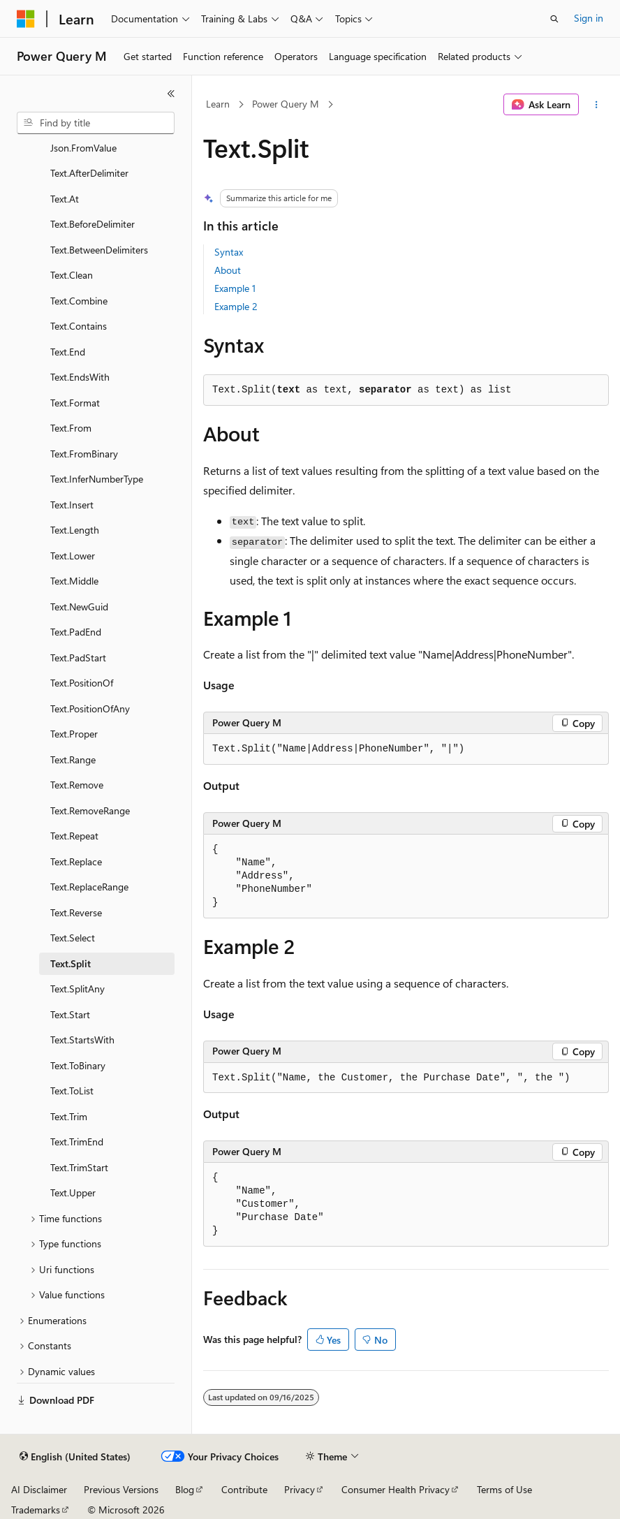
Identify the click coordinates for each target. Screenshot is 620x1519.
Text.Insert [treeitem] (72, 504)
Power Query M (285, 103)
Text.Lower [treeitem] (72, 555)
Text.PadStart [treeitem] (78, 657)
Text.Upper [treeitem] (73, 1192)
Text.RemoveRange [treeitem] (90, 810)
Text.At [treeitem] (64, 198)
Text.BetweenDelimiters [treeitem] (99, 249)
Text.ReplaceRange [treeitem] (89, 886)
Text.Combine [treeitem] (79, 300)
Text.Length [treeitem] (74, 529)
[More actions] (596, 105)
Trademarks (35, 1509)
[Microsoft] (26, 19)
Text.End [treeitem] (67, 351)
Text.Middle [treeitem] (74, 580)
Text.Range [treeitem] (73, 759)
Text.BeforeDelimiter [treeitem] (92, 223)
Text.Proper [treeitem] (74, 733)
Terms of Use (504, 1489)
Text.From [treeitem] (70, 427)
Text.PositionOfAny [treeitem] (90, 708)
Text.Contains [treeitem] (78, 325)
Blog (184, 1489)
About (227, 270)
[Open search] (554, 18)
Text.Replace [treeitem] (76, 861)
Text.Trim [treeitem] (68, 1116)
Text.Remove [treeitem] (76, 784)
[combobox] (96, 123)
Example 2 (236, 306)
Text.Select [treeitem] (72, 937)
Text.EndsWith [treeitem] (80, 376)
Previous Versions (121, 1489)
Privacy (299, 1489)
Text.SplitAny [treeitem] (77, 988)
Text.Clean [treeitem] (71, 274)
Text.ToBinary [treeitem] (77, 1065)
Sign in (588, 17)
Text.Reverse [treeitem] (76, 912)
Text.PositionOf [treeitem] (81, 682)
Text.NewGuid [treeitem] (79, 606)
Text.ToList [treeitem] (72, 1090)
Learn (218, 103)
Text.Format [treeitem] (75, 402)
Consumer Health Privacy (395, 1489)
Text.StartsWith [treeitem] (82, 1039)
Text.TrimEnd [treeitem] (76, 1141)
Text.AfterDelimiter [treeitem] (89, 172)
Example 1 (235, 288)
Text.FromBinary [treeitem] (84, 453)
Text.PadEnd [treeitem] (75, 631)
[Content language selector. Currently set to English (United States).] (75, 1457)
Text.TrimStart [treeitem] (79, 1167)
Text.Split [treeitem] (70, 963)
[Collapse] (171, 93)
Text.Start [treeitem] (70, 1014)
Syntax (228, 251)
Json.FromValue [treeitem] (83, 147)
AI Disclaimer (39, 1489)
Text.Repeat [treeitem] (74, 835)
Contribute (244, 1489)
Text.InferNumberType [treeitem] (96, 478)
